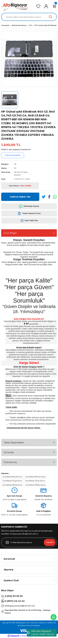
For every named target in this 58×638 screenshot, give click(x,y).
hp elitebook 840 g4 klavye (35, 477)
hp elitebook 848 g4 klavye (35, 485)
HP (15, 164)
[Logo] (14, 6)
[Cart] (54, 6)
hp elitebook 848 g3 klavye (12, 485)
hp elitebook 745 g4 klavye (35, 481)
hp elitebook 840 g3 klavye (12, 477)
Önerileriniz (10, 462)
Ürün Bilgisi (10, 232)
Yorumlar (9, 452)
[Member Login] (46, 6)
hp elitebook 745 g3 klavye (12, 481)
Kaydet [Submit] (49, 542)
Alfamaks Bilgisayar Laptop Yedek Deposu (40, 633)
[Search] (29, 17)
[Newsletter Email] (29, 542)
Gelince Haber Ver (20, 196)
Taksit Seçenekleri (14, 442)
